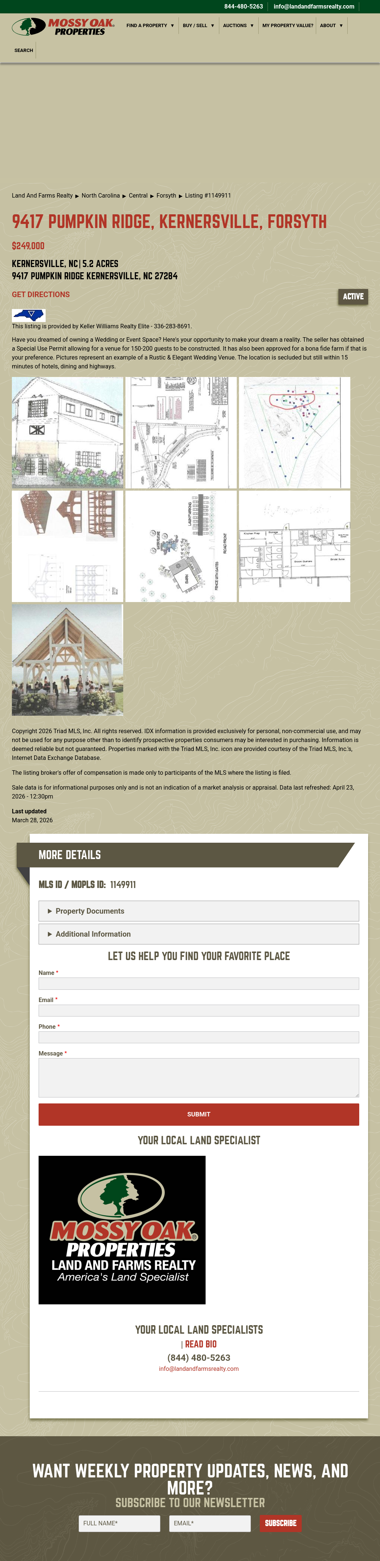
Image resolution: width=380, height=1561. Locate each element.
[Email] (210, 1523)
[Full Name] (119, 1523)
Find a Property (147, 25)
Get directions (41, 294)
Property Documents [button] (90, 911)
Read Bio (201, 1344)
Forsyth (166, 195)
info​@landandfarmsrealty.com (199, 1368)
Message (51, 1053)
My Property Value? (287, 25)
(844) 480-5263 (198, 1358)
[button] (67, 432)
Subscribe (281, 1523)
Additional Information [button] (93, 934)
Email (46, 1000)
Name (46, 972)
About (328, 25)
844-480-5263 (243, 6)
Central (138, 195)
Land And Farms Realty (42, 195)
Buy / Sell (195, 25)
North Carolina (101, 195)
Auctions (235, 25)
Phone (47, 1026)
